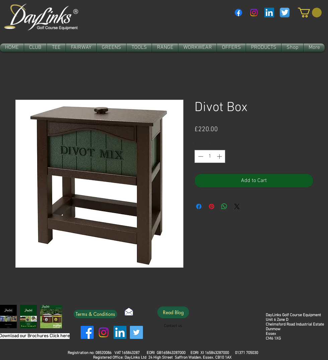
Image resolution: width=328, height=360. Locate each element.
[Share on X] (237, 206)
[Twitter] (136, 332)
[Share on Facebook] (199, 206)
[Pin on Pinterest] (212, 206)
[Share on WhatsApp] (224, 206)
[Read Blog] (173, 312)
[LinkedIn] (120, 332)
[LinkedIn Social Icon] (269, 12)
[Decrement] (199, 156)
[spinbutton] (210, 156)
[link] (310, 12)
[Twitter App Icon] (285, 12)
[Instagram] (254, 12)
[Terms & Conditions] (95, 314)
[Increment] (220, 156)
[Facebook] (238, 12)
